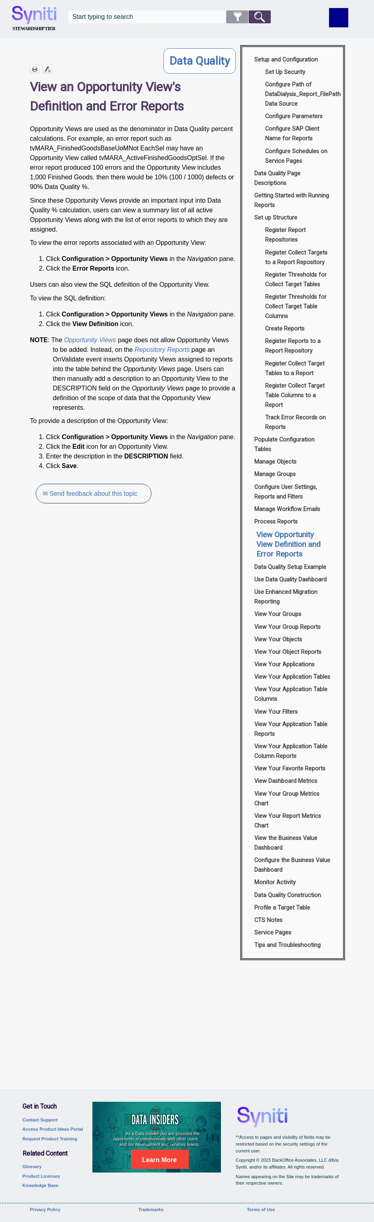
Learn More (159, 1159)
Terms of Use (261, 1209)
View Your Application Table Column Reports (290, 751)
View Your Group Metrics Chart (286, 799)
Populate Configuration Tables (284, 444)
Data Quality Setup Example (290, 567)
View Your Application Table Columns (290, 694)
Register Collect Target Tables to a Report (295, 368)
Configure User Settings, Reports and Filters (285, 492)
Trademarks (150, 1209)
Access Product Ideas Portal (52, 1129)
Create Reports (285, 328)
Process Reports (276, 521)
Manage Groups (275, 474)
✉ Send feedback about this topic (90, 493)
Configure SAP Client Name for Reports (292, 133)
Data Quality (200, 61)
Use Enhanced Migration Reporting (285, 597)
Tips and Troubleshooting (287, 945)
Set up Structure (275, 217)
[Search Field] (169, 16)
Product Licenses (41, 1176)
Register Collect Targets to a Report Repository (296, 257)
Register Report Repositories (285, 235)
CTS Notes (268, 920)
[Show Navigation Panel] (338, 17)
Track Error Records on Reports (295, 422)
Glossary (32, 1166)
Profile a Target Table (282, 907)
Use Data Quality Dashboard (290, 579)
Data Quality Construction (287, 895)
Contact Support (40, 1119)
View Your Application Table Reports (290, 729)
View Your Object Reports (287, 652)
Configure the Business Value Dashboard (292, 865)
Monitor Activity (275, 882)
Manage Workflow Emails (287, 509)
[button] (237, 16)
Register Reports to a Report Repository (293, 346)
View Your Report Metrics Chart (287, 821)
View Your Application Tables (292, 677)
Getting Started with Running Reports (291, 200)
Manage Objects (275, 461)
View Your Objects (278, 639)
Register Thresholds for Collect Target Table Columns (296, 307)
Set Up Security (285, 72)
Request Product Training (49, 1138)
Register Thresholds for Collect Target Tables (296, 279)
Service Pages (272, 932)
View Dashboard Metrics (285, 781)
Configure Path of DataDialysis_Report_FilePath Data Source (301, 94)
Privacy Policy (45, 1209)
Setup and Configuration (286, 59)
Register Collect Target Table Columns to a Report (295, 395)
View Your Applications (284, 664)
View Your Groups (277, 614)
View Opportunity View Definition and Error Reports (288, 544)
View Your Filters (276, 712)
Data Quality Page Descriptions (277, 178)
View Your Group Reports (287, 627)
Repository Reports (162, 349)
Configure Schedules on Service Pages (296, 156)
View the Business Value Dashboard (285, 843)
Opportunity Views (90, 340)
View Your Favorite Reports (289, 768)
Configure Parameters (294, 116)
